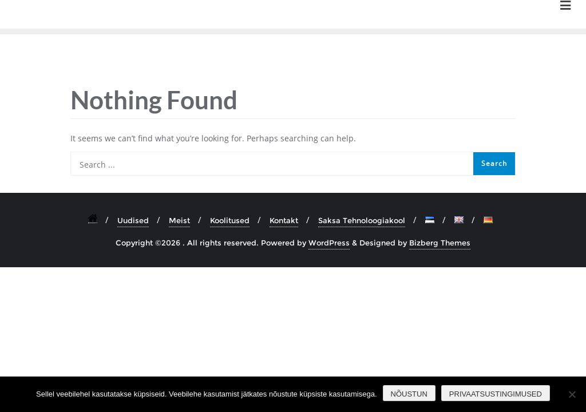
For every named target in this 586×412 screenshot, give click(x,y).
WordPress (329, 242)
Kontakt (284, 220)
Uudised (133, 220)
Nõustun (409, 394)
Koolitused (230, 220)
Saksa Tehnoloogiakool (361, 220)
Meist (179, 220)
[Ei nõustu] (571, 394)
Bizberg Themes (439, 242)
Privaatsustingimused (495, 394)
